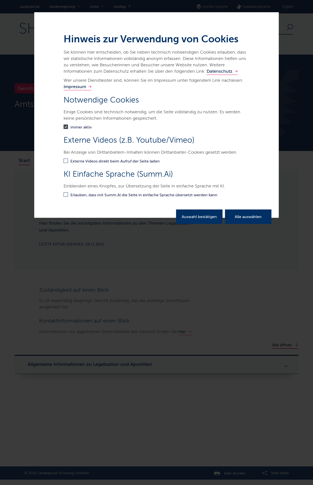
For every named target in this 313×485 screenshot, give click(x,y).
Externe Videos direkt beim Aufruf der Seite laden (115, 161)
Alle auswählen (248, 216)
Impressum (75, 86)
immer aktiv (81, 127)
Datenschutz (219, 71)
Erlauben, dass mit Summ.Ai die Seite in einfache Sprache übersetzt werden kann (143, 195)
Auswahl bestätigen (199, 216)
